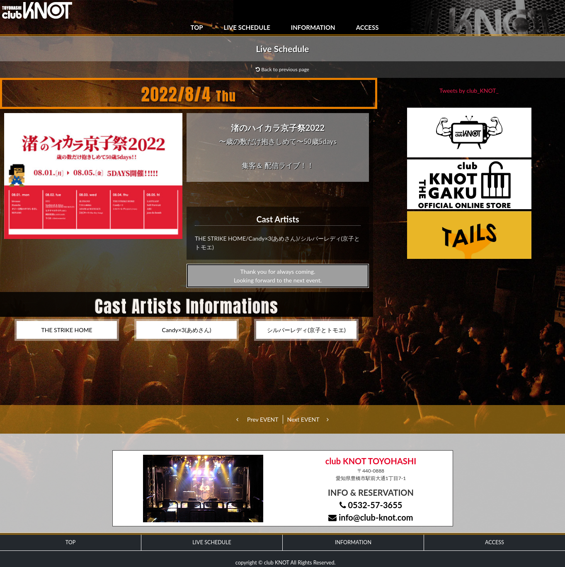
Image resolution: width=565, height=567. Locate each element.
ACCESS (367, 27)
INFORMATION (313, 27)
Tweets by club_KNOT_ (469, 90)
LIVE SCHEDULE (247, 27)
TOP (197, 27)
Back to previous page (282, 69)
